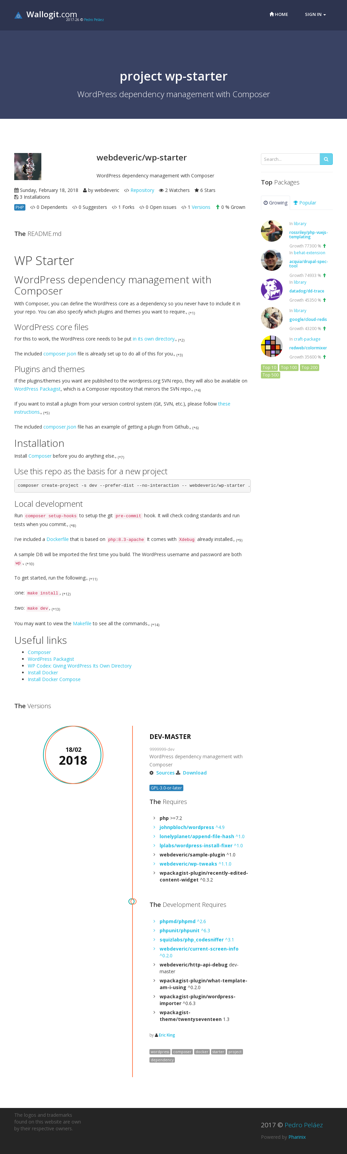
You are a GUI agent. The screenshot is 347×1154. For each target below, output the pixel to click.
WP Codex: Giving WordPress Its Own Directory (79, 665)
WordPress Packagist (37, 389)
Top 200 (310, 367)
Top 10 (269, 367)
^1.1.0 (195, 864)
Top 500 (271, 375)
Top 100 (289, 367)
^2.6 (183, 921)
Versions (201, 207)
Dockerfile (57, 539)
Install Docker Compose (54, 679)
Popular (304, 202)
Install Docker (43, 672)
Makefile (82, 623)
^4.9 (192, 827)
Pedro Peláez (94, 19)
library (300, 223)
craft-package (307, 339)
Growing (275, 202)
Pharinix (297, 1137)
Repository (142, 190)
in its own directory (154, 338)
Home (278, 14)
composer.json (59, 353)
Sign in (315, 14)
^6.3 (185, 930)
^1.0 (202, 836)
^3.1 (197, 939)
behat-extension (309, 252)
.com (45, 14)
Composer (40, 456)
